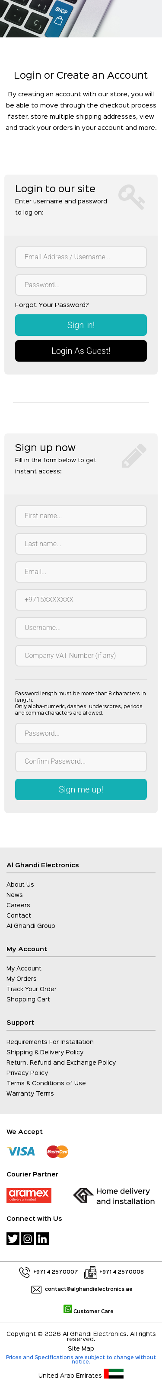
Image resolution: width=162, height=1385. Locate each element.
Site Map (81, 1348)
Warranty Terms (30, 1093)
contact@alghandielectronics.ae (89, 1289)
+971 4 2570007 (55, 1272)
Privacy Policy (27, 1073)
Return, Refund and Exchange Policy (61, 1063)
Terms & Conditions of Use (46, 1083)
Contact (18, 915)
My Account (23, 968)
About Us (20, 885)
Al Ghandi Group (30, 926)
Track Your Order (31, 989)
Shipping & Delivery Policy (44, 1052)
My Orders (21, 979)
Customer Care (89, 1312)
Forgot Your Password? (52, 305)
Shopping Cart (28, 999)
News (14, 895)
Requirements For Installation (50, 1042)
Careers (18, 905)
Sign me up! (81, 789)
